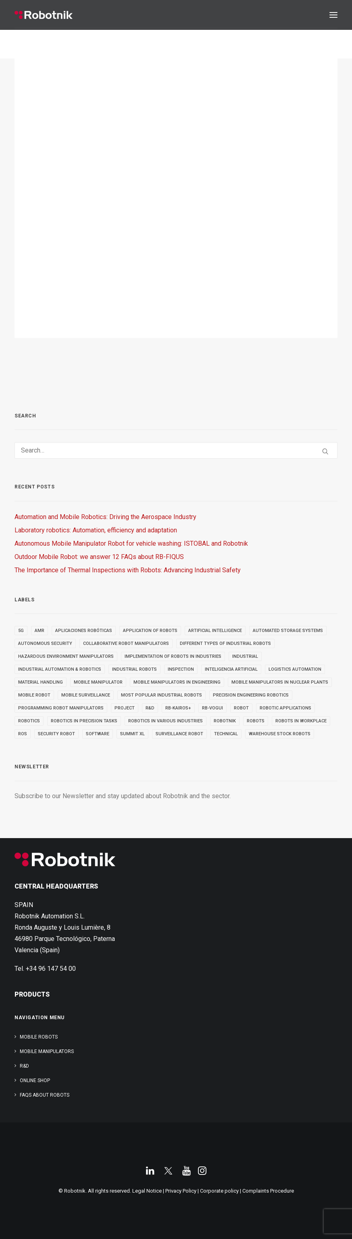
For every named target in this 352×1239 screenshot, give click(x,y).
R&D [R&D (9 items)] (150, 708)
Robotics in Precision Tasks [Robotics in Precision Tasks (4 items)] (84, 721)
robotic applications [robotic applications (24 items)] (285, 708)
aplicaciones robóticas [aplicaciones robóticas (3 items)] (83, 630)
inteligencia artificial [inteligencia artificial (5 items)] (231, 669)
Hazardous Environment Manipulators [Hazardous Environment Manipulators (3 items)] (66, 656)
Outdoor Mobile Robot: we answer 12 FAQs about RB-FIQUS (99, 557)
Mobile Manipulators (47, 1051)
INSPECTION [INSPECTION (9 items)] (181, 669)
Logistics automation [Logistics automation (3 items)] (295, 669)
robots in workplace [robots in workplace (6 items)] (301, 721)
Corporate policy (219, 1191)
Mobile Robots (39, 1037)
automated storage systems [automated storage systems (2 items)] (288, 630)
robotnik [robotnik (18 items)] (225, 721)
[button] (333, 15)
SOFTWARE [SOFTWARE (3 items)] (97, 733)
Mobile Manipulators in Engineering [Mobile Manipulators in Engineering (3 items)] (177, 682)
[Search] (176, 450)
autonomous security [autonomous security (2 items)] (45, 643)
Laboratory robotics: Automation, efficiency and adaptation (96, 530)
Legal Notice (147, 1191)
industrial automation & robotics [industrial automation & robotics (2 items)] (59, 669)
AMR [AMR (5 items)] (39, 630)
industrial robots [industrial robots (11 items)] (134, 669)
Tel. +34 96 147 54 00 (45, 968)
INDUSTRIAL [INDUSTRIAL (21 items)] (245, 656)
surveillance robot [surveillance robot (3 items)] (179, 733)
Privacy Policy (180, 1191)
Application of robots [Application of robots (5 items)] (150, 630)
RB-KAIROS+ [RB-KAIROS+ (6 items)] (178, 708)
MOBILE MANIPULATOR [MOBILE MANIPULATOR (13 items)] (98, 682)
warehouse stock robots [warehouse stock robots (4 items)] (279, 733)
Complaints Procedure (268, 1191)
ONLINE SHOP (35, 1080)
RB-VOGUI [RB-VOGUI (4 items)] (212, 708)
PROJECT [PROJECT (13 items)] (125, 708)
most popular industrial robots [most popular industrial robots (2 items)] (161, 695)
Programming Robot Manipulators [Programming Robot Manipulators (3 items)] (61, 708)
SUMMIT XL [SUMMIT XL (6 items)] (132, 733)
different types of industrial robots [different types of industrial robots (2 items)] (225, 643)
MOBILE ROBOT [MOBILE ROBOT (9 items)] (34, 695)
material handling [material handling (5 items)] (40, 682)
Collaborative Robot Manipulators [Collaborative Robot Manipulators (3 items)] (126, 643)
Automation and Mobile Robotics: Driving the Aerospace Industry (105, 517)
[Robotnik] (44, 15)
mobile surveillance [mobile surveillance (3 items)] (85, 695)
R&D (24, 1066)
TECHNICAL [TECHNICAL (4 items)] (226, 733)
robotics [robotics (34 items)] (29, 721)
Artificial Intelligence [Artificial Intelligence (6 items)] (215, 630)
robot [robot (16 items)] (241, 708)
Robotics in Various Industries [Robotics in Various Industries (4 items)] (165, 721)
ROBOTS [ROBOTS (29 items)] (256, 721)
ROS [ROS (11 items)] (22, 733)
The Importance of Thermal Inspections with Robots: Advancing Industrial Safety (128, 570)
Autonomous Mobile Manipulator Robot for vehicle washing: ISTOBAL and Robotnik (131, 543)
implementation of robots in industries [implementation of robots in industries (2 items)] (173, 656)
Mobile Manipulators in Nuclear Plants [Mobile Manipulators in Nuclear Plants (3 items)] (279, 682)
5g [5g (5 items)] (21, 630)
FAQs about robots (44, 1095)
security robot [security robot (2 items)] (56, 733)
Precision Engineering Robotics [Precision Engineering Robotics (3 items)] (251, 695)
